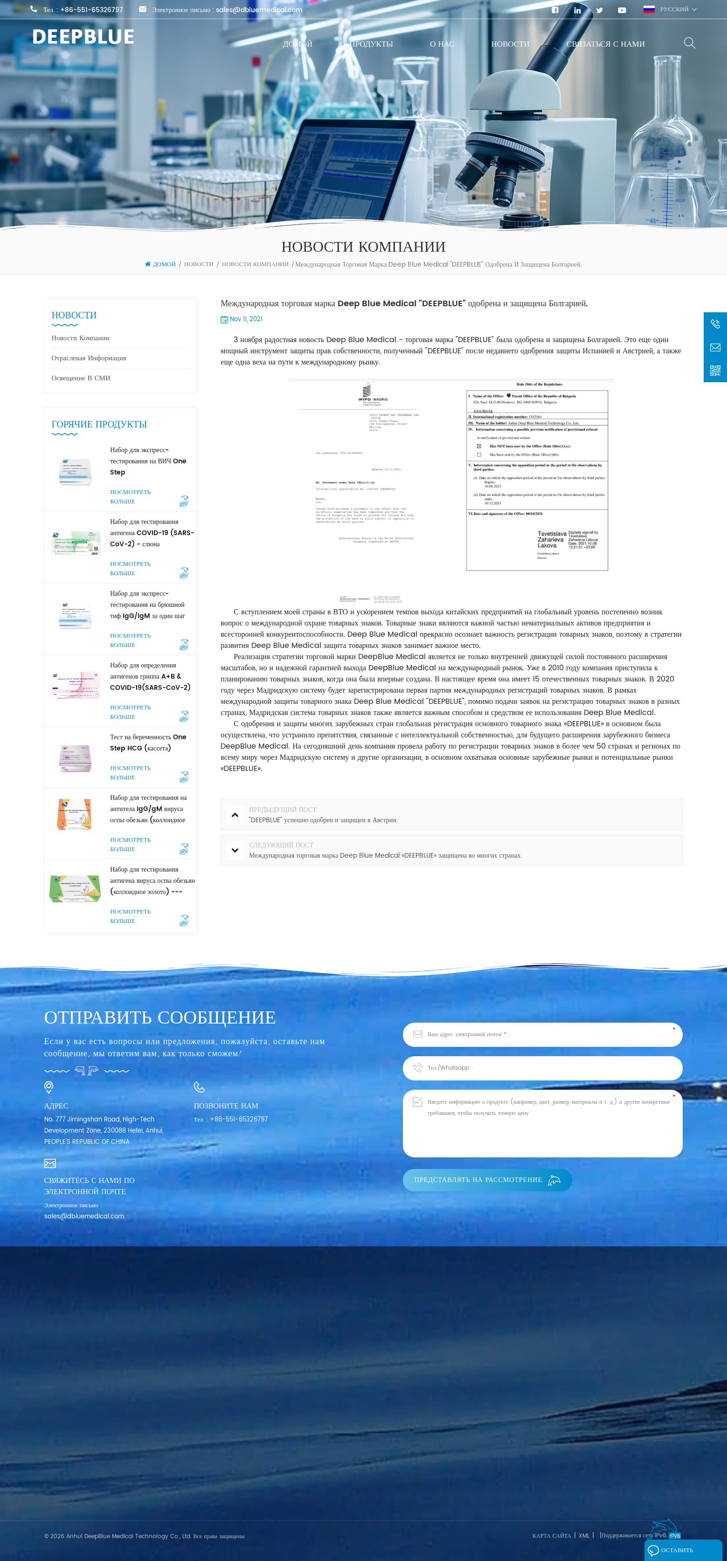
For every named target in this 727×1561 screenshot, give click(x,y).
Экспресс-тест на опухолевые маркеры (223, 1493)
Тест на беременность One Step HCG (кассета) (148, 743)
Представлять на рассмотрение (488, 1180)
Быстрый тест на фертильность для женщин (229, 1476)
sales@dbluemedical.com (259, 10)
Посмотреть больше (149, 497)
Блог (50, 1481)
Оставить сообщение (673, 1552)
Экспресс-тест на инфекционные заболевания (232, 1442)
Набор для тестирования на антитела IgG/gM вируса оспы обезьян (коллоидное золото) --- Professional (149, 809)
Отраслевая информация (89, 358)
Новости (510, 44)
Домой (298, 44)
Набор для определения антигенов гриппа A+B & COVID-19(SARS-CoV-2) (150, 676)
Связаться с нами (606, 44)
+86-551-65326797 (91, 10)
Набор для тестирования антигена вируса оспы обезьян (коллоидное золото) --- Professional (152, 881)
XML (584, 1536)
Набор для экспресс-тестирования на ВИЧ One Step (148, 461)
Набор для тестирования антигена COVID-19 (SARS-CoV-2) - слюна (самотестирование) (152, 533)
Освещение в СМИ (81, 378)
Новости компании (255, 264)
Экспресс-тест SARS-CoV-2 (212, 1459)
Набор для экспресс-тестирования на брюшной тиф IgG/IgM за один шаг (147, 604)
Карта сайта (552, 1536)
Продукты (371, 44)
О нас (442, 44)
